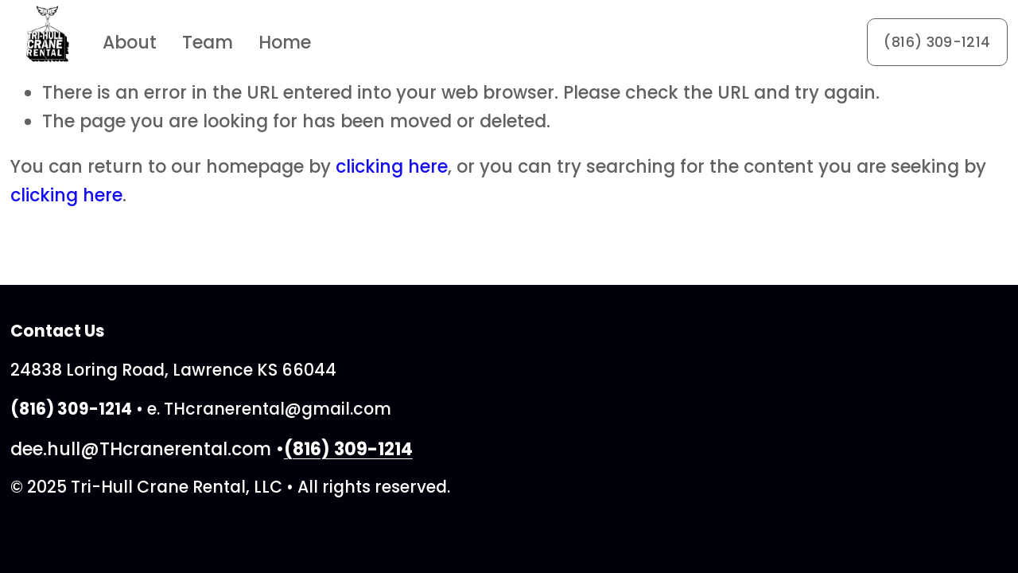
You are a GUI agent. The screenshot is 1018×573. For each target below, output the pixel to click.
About (130, 42)
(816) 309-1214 (937, 42)
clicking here (392, 166)
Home (284, 42)
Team (207, 42)
